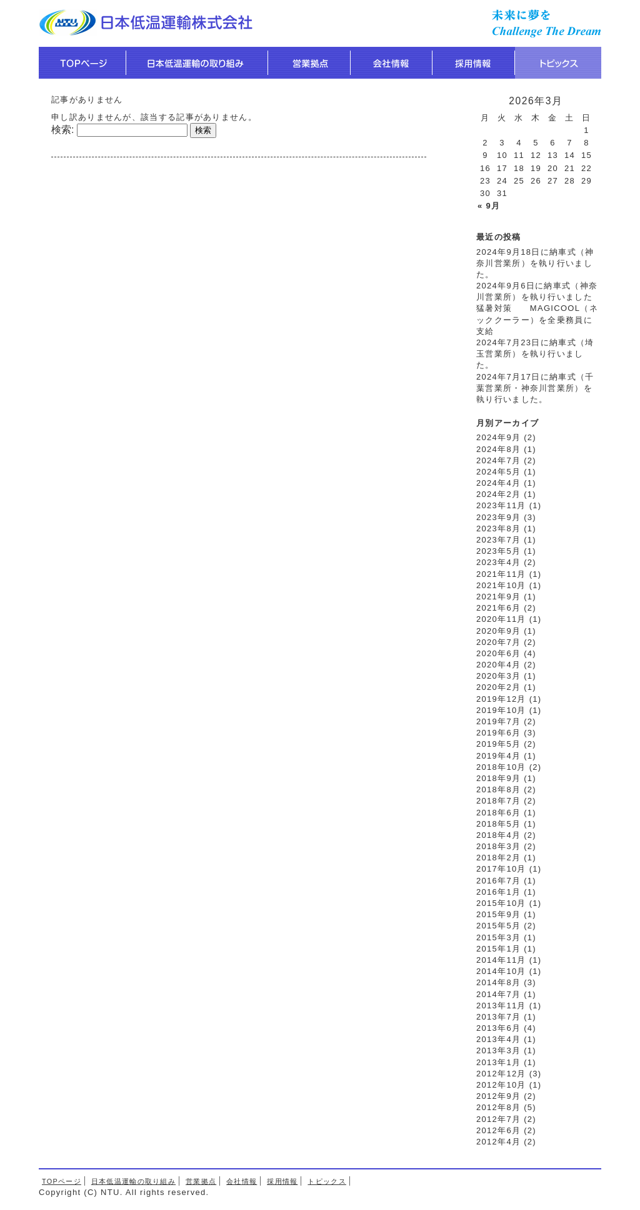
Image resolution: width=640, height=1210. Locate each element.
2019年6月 (498, 732)
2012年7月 (498, 1119)
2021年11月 (501, 574)
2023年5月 (498, 551)
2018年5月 (498, 824)
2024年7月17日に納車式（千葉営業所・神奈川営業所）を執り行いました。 (535, 388)
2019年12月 (501, 699)
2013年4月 (498, 1039)
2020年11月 (501, 619)
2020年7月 (498, 642)
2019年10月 (501, 710)
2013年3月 (498, 1050)
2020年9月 (498, 631)
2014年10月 (501, 971)
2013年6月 (498, 1028)
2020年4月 (498, 664)
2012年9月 (498, 1096)
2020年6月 (498, 653)
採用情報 (282, 1181)
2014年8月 (498, 982)
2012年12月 (501, 1073)
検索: (62, 129)
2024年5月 (498, 471)
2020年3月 (498, 676)
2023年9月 (498, 517)
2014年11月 (501, 960)
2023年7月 (498, 539)
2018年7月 (498, 800)
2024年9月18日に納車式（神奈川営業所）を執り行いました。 (535, 263)
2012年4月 (498, 1141)
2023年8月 (498, 528)
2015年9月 (498, 914)
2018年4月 (498, 835)
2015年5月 (498, 925)
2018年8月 (498, 789)
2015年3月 (498, 937)
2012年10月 (501, 1084)
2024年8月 (498, 449)
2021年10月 (501, 585)
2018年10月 (501, 767)
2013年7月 (498, 1016)
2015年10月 (501, 903)
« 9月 (489, 205)
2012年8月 (498, 1107)
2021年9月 (498, 596)
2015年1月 (498, 948)
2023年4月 (498, 562)
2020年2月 (498, 687)
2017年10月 (501, 868)
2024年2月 (498, 494)
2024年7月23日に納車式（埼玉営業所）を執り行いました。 (535, 354)
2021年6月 (498, 607)
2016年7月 (498, 880)
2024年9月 (498, 437)
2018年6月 (498, 812)
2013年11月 (501, 1005)
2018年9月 (498, 778)
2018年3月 (498, 846)
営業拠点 (201, 1181)
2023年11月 (501, 505)
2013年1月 (498, 1062)
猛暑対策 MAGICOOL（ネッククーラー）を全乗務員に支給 (537, 319)
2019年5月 (498, 744)
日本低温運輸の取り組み (133, 1181)
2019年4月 (498, 755)
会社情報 (241, 1181)
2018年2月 (498, 857)
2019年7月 (498, 721)
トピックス (327, 1181)
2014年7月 (498, 994)
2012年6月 (498, 1130)
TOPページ (61, 1181)
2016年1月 (498, 892)
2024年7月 (498, 460)
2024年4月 (498, 483)
